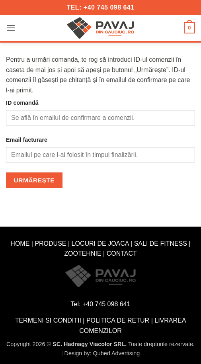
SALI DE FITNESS (160, 243)
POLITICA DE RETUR (117, 320)
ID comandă (22, 103)
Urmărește (34, 180)
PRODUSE (50, 243)
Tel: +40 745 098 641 (101, 304)
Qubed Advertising (116, 353)
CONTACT (122, 253)
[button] (11, 27)
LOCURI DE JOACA (100, 243)
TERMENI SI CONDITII (48, 320)
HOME (19, 243)
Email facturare (26, 140)
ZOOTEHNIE (82, 253)
